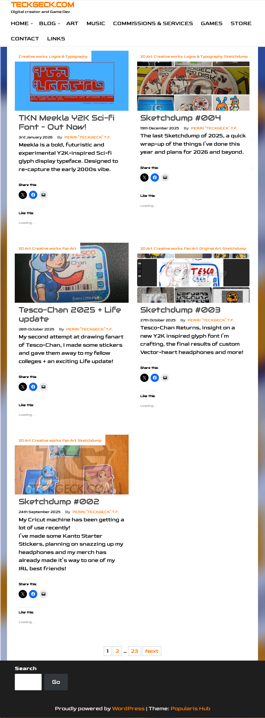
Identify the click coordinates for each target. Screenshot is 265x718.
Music (95, 23)
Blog (47, 23)
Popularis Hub (190, 709)
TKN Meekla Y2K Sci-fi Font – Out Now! (66, 122)
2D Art (146, 57)
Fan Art (69, 249)
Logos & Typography (68, 57)
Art (72, 23)
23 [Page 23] (134, 651)
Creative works (33, 57)
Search (26, 668)
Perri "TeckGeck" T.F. (87, 137)
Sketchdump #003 (180, 310)
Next (151, 651)
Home (20, 23)
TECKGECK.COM (42, 4)
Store (240, 23)
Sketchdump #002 (59, 502)
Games (211, 23)
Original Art (210, 249)
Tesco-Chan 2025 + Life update (70, 314)
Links (56, 39)
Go (56, 682)
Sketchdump (236, 57)
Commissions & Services (153, 23)
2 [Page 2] (117, 651)
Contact (25, 39)
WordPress (128, 709)
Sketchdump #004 (180, 118)
